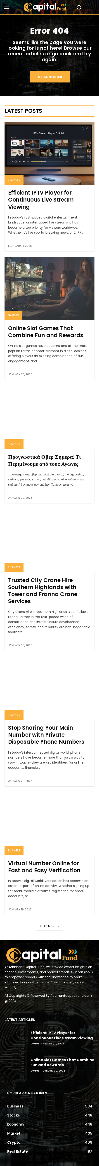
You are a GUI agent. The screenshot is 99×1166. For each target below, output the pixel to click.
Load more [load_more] (49, 926)
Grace (35, 1043)
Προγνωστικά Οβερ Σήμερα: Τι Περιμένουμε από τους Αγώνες (44, 460)
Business (14, 180)
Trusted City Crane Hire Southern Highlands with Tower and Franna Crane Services (42, 590)
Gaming (13, 315)
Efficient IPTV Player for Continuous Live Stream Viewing (41, 199)
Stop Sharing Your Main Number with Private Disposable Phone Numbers (46, 734)
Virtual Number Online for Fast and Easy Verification (44, 867)
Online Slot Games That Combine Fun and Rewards (45, 331)
